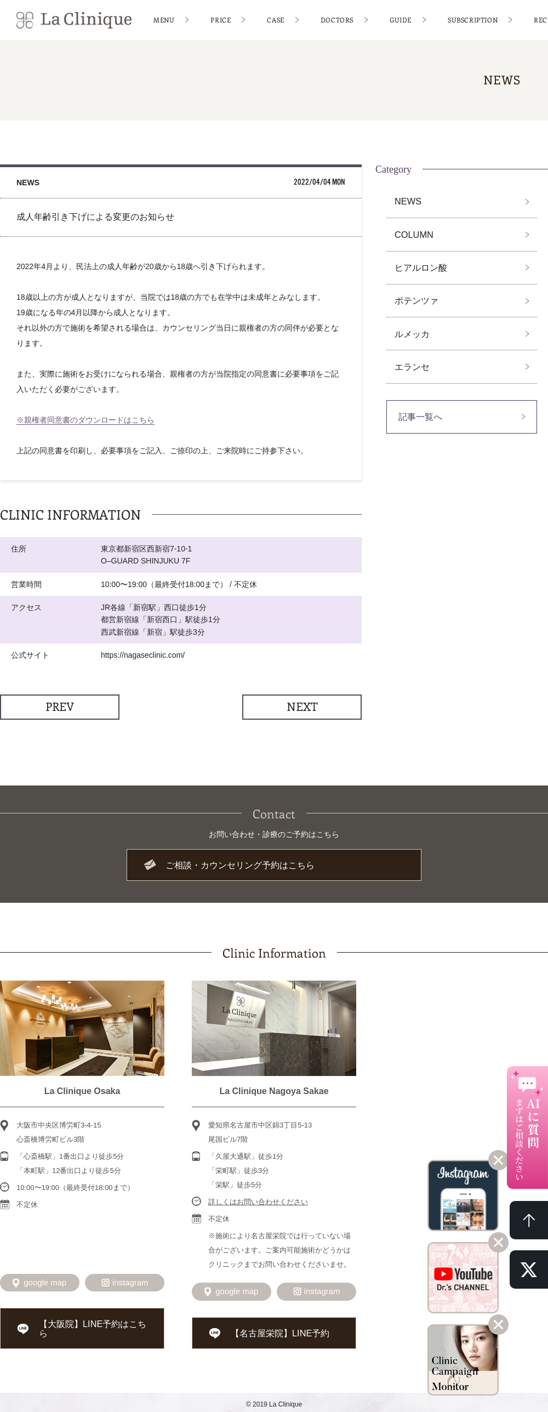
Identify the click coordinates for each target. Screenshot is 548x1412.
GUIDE (401, 19)
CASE (275, 19)
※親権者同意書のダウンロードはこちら (85, 419)
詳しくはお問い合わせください (258, 1201)
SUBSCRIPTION (473, 19)
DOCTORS (337, 19)
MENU (163, 19)
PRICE (220, 19)
